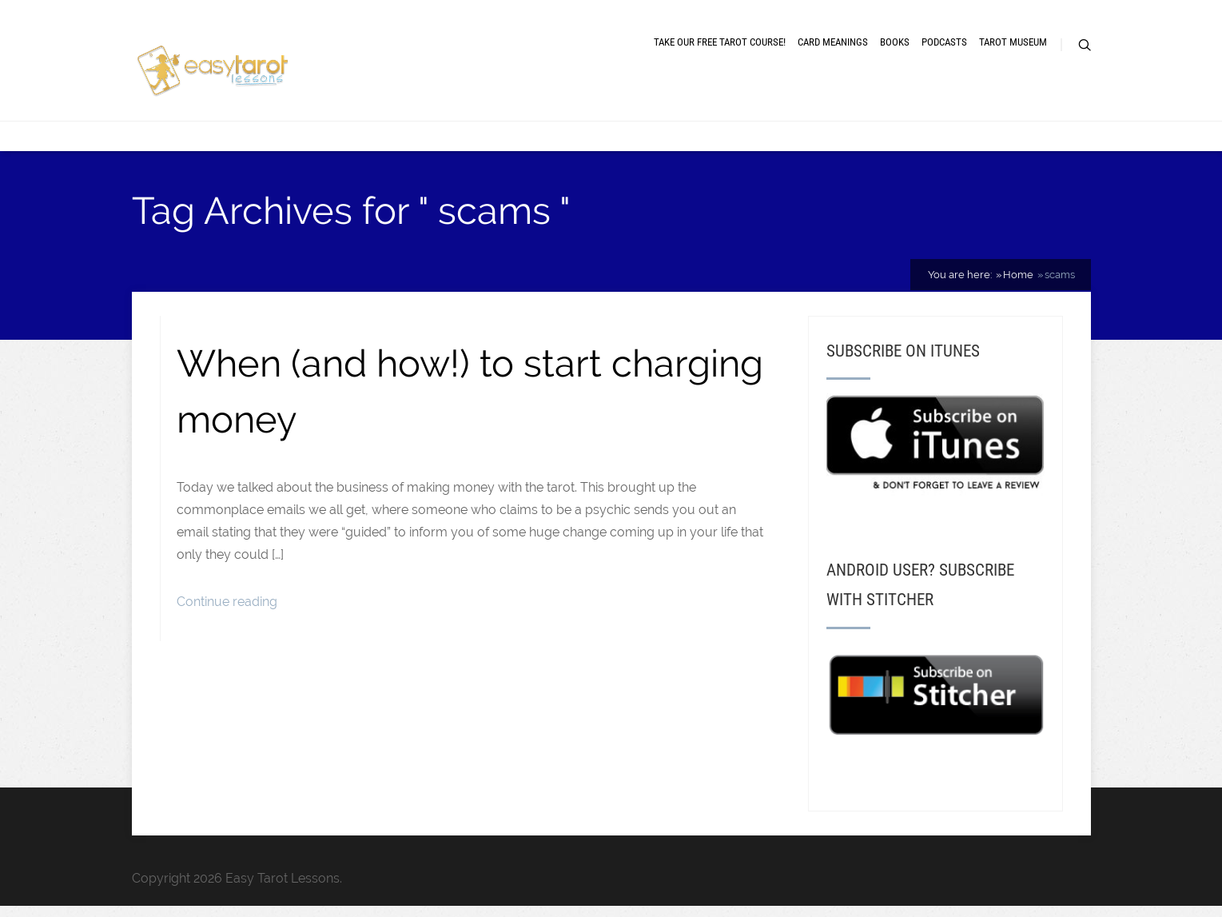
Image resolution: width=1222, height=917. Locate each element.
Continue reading (227, 601)
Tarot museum (1013, 42)
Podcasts (944, 42)
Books (895, 42)
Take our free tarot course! (720, 42)
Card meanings (833, 42)
